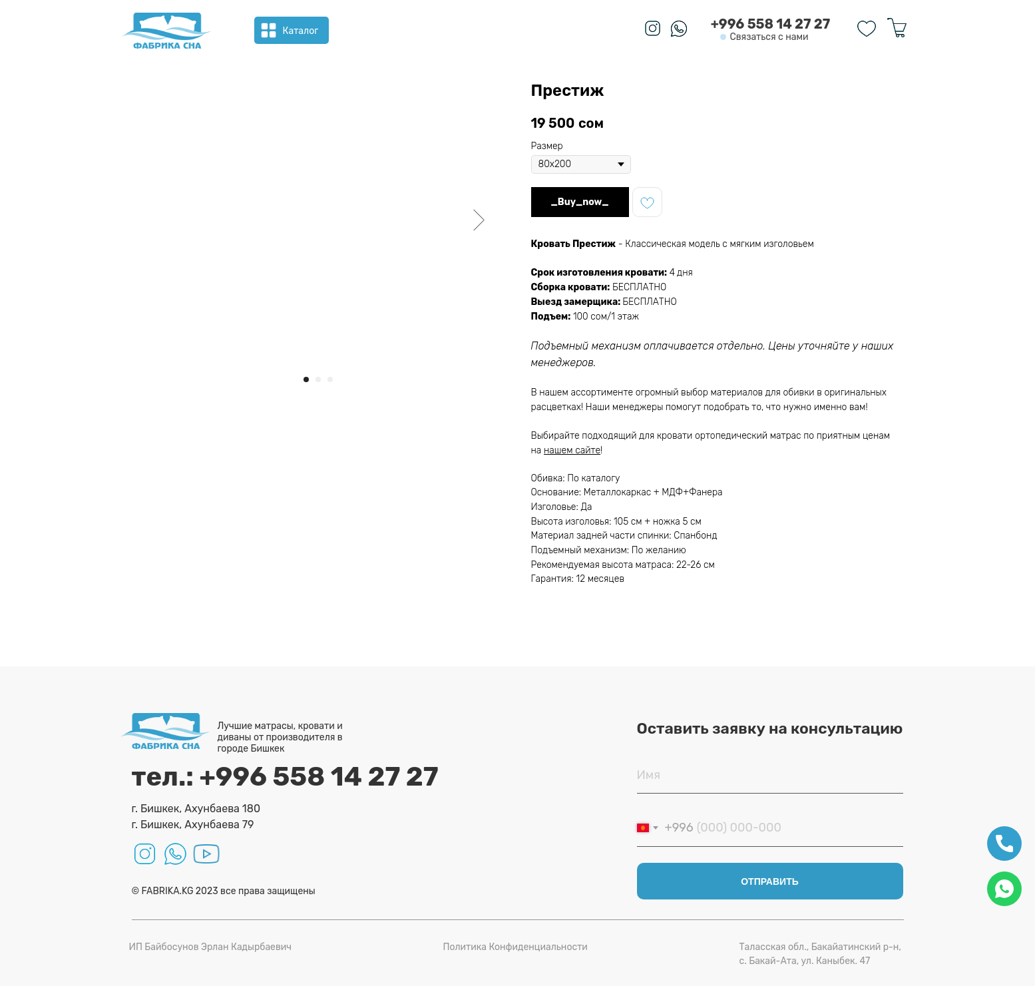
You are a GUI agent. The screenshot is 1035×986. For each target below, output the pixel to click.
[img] (166, 31)
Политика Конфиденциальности (515, 947)
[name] (770, 775)
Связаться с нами (768, 37)
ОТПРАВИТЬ (770, 881)
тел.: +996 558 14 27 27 (285, 776)
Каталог (301, 31)
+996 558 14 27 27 (771, 24)
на (537, 450)
